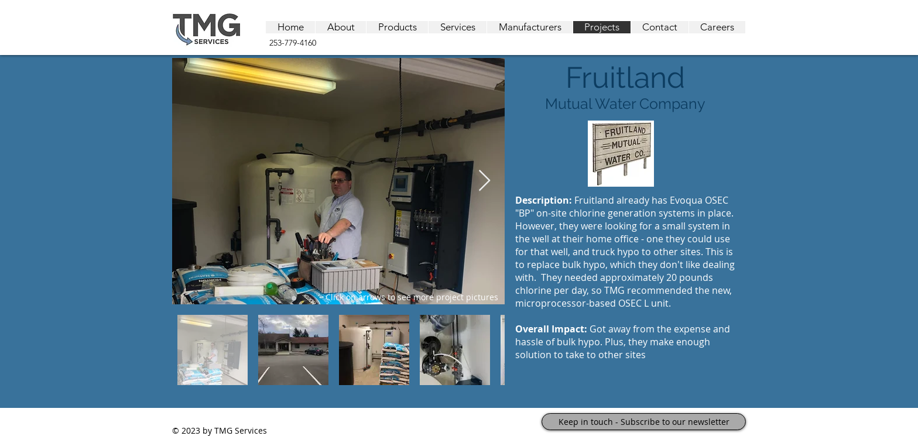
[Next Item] (484, 181)
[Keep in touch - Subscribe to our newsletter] (644, 421)
